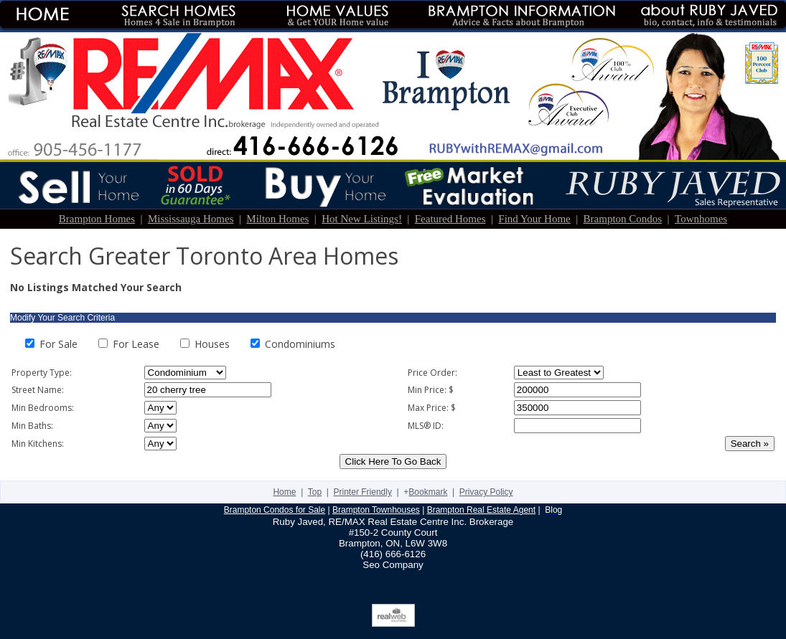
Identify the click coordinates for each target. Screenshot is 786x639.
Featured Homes (450, 218)
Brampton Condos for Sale (274, 510)
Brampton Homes (97, 218)
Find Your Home (534, 218)
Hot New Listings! (362, 218)
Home (284, 492)
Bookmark (427, 492)
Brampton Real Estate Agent (481, 510)
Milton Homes (277, 218)
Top (315, 492)
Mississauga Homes (191, 218)
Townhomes (701, 218)
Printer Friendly (363, 492)
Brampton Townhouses (376, 510)
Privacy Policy (486, 492)
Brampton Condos (623, 218)
